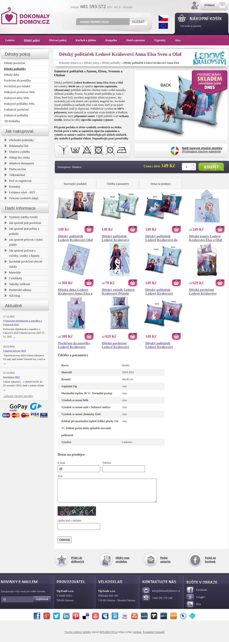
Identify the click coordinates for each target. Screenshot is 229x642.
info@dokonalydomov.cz (161, 595)
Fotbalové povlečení (16, 109)
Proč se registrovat (18, 180)
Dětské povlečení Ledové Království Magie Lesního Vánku (205, 291)
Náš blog (12, 295)
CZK (163, 18)
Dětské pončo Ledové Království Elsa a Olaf (205, 238)
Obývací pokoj (60, 40)
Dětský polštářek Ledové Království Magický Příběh (159, 291)
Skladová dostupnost (19, 163)
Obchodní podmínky (19, 140)
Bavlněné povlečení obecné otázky (23, 264)
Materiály (12, 272)
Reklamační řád (16, 146)
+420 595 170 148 (157, 602)
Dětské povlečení (14, 63)
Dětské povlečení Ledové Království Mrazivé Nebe (115, 345)
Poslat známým (165, 563)
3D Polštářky (12, 121)
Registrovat (42, 603)
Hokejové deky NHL (16, 98)
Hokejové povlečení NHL (19, 92)
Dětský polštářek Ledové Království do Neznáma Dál (161, 238)
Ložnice (12, 40)
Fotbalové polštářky (16, 115)
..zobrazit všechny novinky (18, 396)
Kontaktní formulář (153, 636)
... (14, 336)
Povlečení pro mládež (17, 86)
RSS (193, 608)
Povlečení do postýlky (17, 80)
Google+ (196, 601)
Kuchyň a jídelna (88, 40)
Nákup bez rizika (17, 157)
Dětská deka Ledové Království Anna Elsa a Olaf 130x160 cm (75, 291)
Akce (178, 40)
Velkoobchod (14, 175)
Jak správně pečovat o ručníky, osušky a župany (21, 253)
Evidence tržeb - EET (19, 192)
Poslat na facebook (210, 563)
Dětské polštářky (111, 62)
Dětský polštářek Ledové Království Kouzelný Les (115, 238)
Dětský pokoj (91, 62)
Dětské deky (11, 74)
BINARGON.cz (109, 636)
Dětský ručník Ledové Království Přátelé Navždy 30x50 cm (118, 291)
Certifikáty (13, 278)
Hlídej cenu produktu (122, 563)
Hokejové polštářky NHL (19, 103)
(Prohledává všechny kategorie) (202, 150)
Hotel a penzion (138, 40)
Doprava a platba (17, 151)
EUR (163, 26)
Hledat (138, 21)
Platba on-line (15, 169)
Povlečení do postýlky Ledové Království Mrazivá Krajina (74, 345)
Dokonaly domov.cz (70, 62)
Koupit (211, 167)
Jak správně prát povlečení (22, 223)
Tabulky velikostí (17, 284)
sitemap (137, 636)
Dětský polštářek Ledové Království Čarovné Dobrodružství (163, 345)
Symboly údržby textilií (21, 217)
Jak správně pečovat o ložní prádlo (23, 242)
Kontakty (12, 186)
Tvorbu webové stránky (78, 636)
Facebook (196, 594)
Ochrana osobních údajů (21, 198)
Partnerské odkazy (17, 290)
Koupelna (113, 40)
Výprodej (162, 40)
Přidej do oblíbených (77, 563)
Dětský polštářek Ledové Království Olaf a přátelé (75, 238)
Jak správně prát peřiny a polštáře (21, 231)
